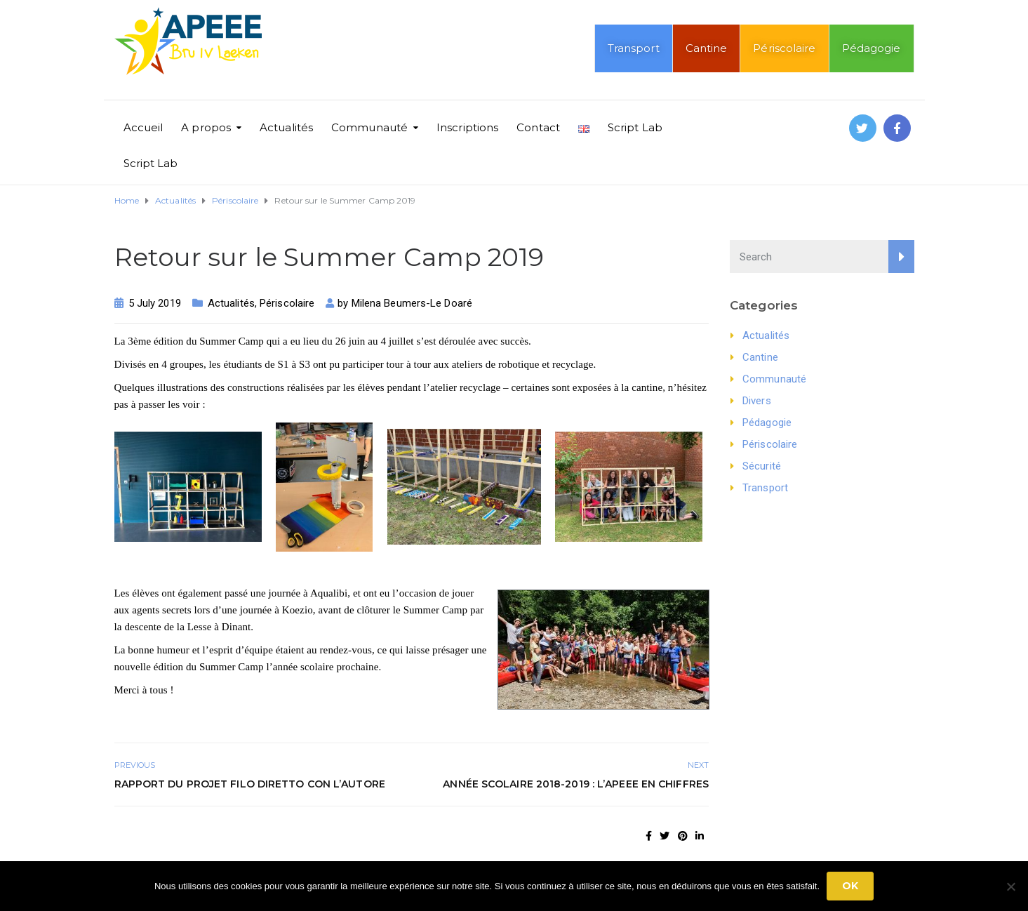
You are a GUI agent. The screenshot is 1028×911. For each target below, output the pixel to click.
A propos (206, 127)
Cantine (707, 48)
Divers (756, 400)
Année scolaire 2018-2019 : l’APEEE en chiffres (576, 784)
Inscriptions (467, 127)
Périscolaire (784, 48)
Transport (634, 48)
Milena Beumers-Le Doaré (412, 303)
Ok (850, 885)
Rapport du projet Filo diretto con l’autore (249, 784)
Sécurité (761, 466)
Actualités (286, 127)
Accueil (143, 127)
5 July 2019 (154, 303)
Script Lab (635, 127)
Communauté (369, 127)
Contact (538, 127)
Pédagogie (871, 48)
